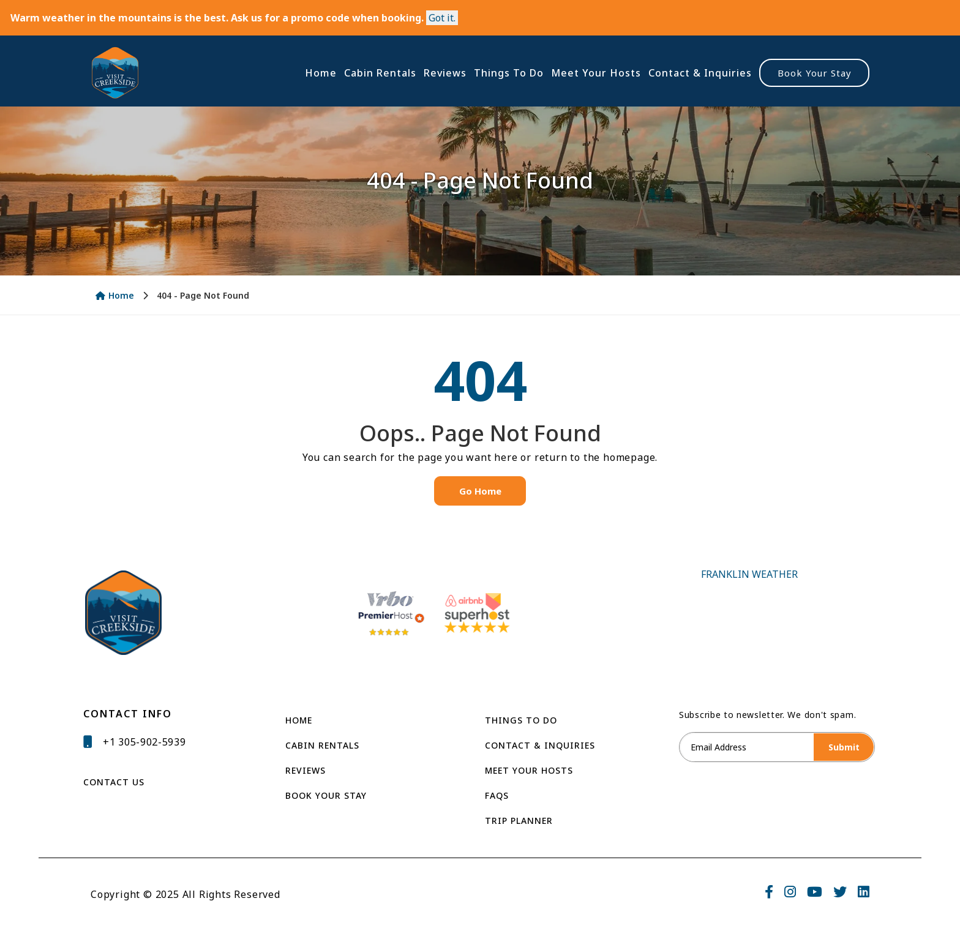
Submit (844, 747)
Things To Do (509, 73)
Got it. (442, 17)
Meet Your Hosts (596, 73)
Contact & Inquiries (700, 73)
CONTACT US (113, 782)
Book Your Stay (815, 73)
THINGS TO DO (521, 720)
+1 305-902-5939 (144, 742)
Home (321, 73)
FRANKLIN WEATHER (749, 613)
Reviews (445, 73)
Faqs (497, 795)
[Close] (442, 17)
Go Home (480, 491)
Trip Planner (519, 820)
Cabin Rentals (380, 73)
